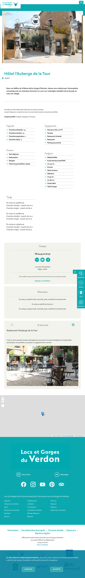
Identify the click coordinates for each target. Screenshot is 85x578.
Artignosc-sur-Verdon (11, 504)
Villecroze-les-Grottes (58, 510)
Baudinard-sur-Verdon (11, 510)
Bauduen (7, 513)
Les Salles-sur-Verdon (34, 510)
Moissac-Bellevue (33, 513)
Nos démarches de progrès (33, 530)
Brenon (6, 516)
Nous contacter (42, 545)
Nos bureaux (12, 530)
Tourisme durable (55, 530)
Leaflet (54, 436)
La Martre (30, 504)
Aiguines (7, 501)
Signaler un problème (42, 281)
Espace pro (71, 530)
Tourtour (53, 501)
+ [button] (3, 398)
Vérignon (53, 507)
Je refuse (28, 569)
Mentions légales (42, 533)
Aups (6, 507)
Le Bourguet (31, 507)
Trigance (53, 504)
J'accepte (57, 569)
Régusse (30, 516)
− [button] (3, 401)
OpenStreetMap (67, 436)
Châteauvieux (32, 501)
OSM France (81, 436)
